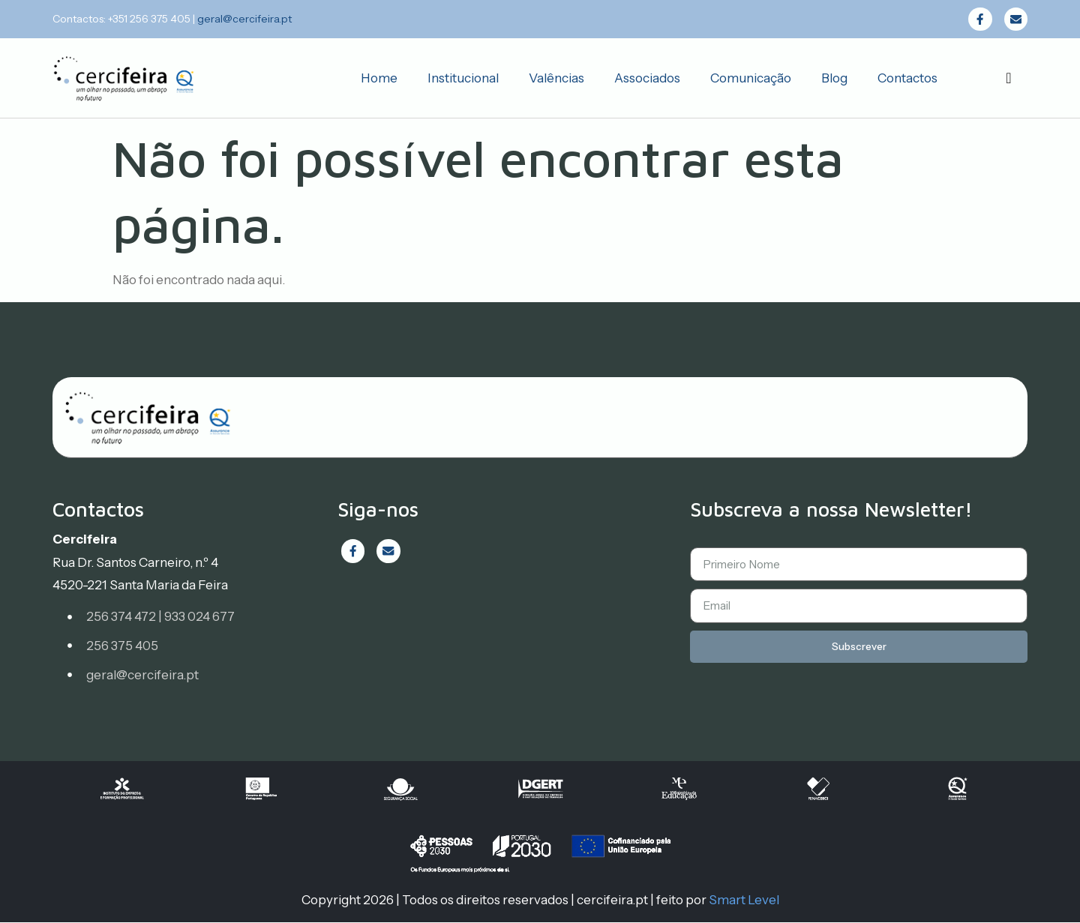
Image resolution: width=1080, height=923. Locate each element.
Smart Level (744, 900)
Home (379, 78)
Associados (647, 78)
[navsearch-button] (1009, 79)
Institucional (463, 78)
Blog (834, 78)
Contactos (908, 78)
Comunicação (750, 78)
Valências (556, 78)
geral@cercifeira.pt (244, 18)
